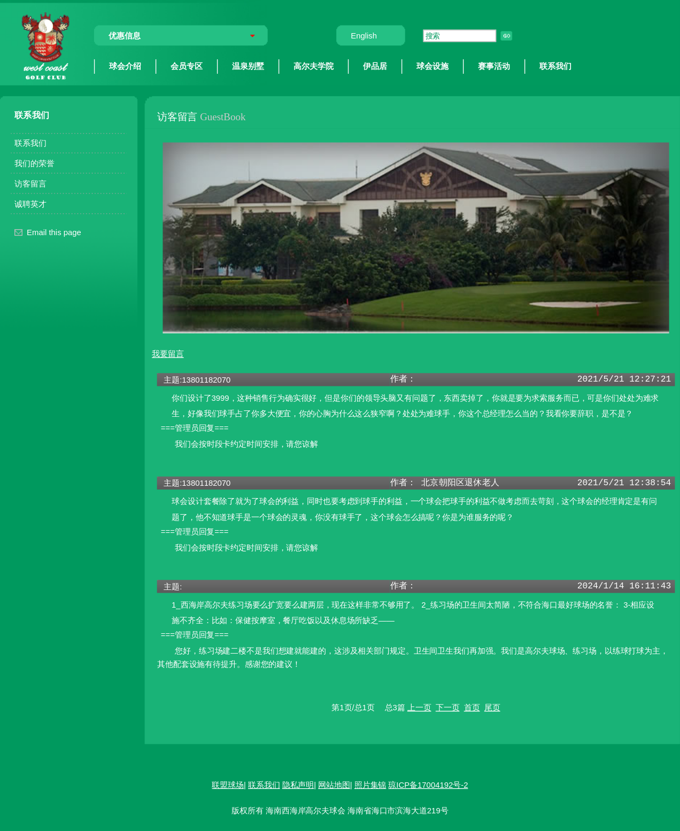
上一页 (419, 707)
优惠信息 (125, 35)
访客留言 (30, 183)
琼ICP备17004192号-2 (428, 784)
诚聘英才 (30, 203)
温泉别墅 (248, 65)
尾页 (492, 707)
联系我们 (555, 65)
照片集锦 (370, 784)
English (364, 35)
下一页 (448, 707)
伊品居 (375, 65)
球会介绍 (125, 65)
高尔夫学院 (313, 65)
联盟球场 (228, 784)
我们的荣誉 (34, 163)
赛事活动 (494, 65)
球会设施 (432, 65)
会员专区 (187, 65)
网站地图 (334, 784)
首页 (472, 707)
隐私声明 (298, 784)
